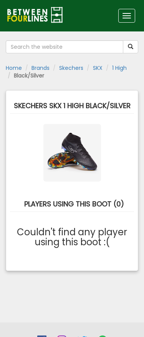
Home (14, 68)
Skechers (71, 68)
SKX (98, 68)
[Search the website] (64, 46)
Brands (40, 68)
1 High (119, 68)
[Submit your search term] (130, 46)
